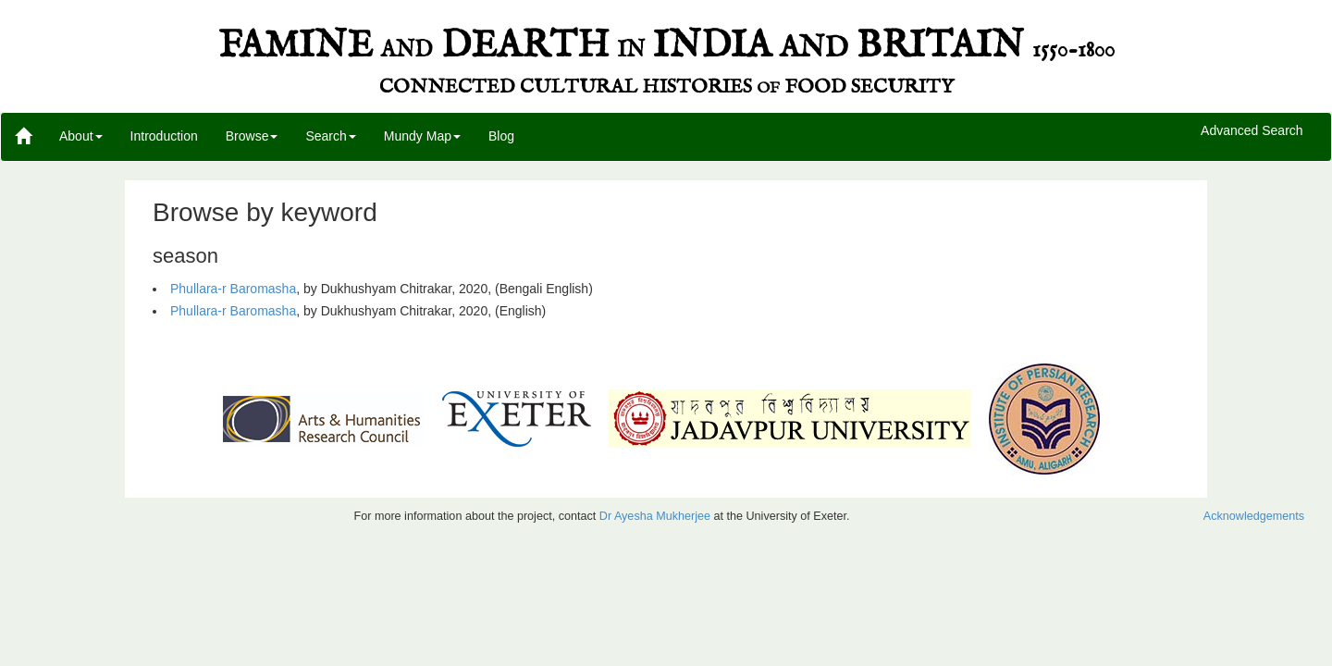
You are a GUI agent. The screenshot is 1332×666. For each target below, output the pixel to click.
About (81, 136)
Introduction (164, 136)
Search (330, 136)
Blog (501, 136)
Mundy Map (422, 136)
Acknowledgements (1253, 516)
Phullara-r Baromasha (233, 288)
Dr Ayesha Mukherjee (654, 516)
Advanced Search (1252, 131)
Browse (252, 136)
